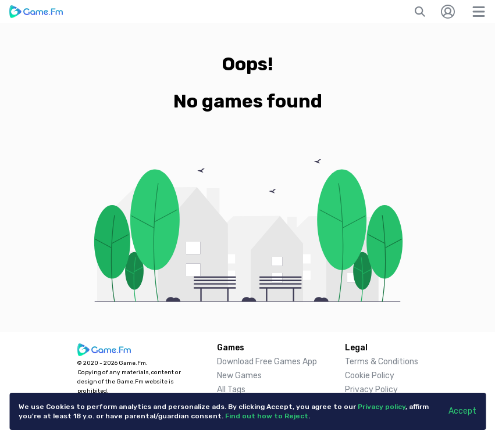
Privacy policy (381, 407)
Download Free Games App (267, 362)
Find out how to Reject (266, 416)
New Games (239, 376)
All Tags (231, 389)
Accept (462, 411)
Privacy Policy (371, 389)
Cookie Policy (369, 376)
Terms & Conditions (381, 362)
